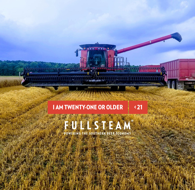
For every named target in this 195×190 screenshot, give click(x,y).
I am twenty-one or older (88, 107)
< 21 (138, 107)
